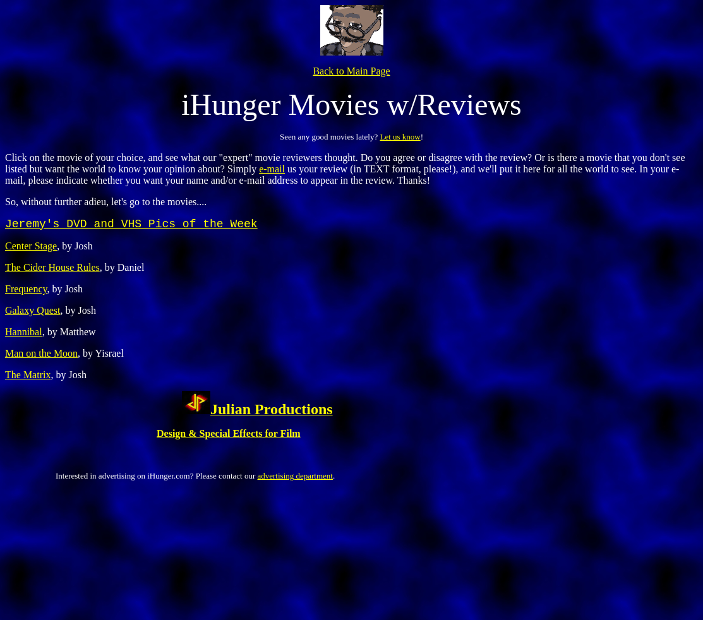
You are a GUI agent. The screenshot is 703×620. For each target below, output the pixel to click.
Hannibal (23, 331)
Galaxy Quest (33, 310)
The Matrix (28, 374)
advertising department (295, 475)
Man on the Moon (41, 353)
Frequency (26, 288)
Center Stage (31, 246)
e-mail (272, 169)
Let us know (400, 136)
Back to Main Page (351, 71)
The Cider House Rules (52, 267)
